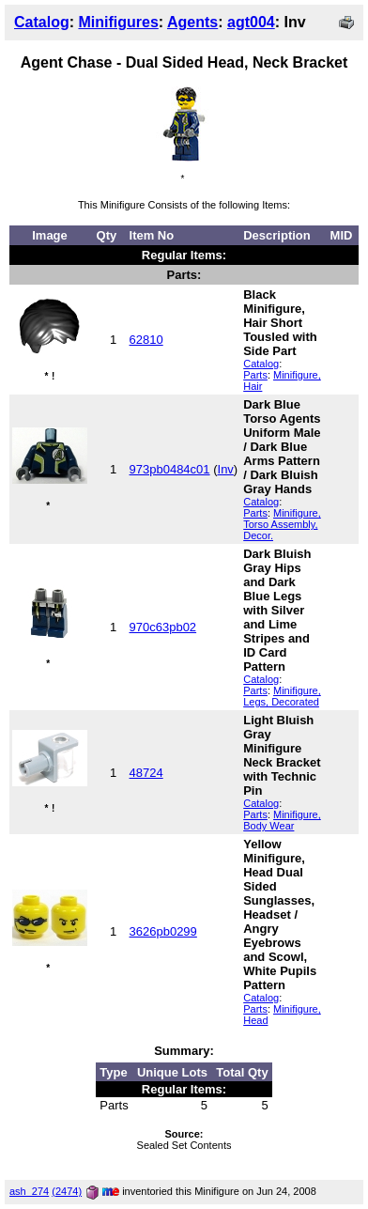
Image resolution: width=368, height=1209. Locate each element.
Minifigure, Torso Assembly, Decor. (282, 524)
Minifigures (118, 22)
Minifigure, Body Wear (282, 820)
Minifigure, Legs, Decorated (282, 696)
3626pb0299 (163, 931)
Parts (255, 374)
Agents (192, 22)
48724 (146, 773)
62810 (146, 340)
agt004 (251, 22)
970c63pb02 (163, 627)
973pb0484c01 (170, 469)
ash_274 (29, 1191)
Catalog (41, 22)
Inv (226, 469)
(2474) (67, 1191)
